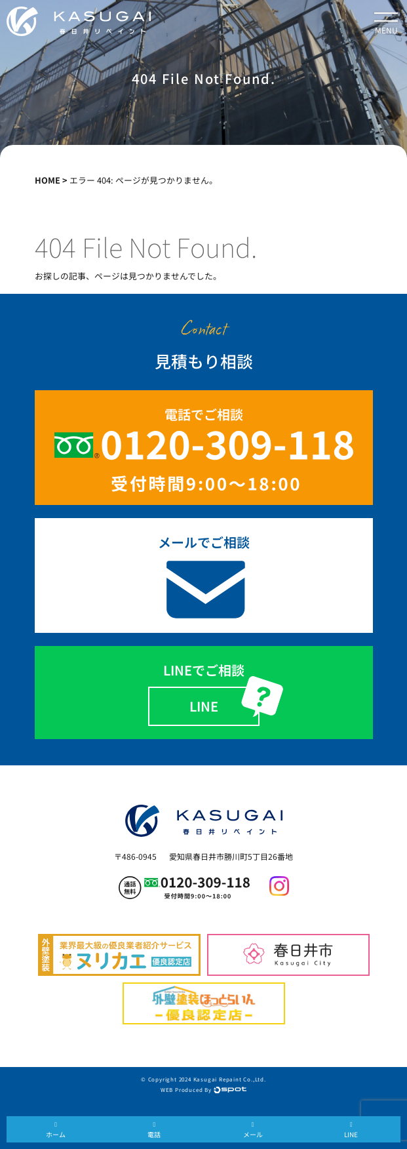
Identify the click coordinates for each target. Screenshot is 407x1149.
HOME (47, 180)
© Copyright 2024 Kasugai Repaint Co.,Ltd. (203, 1079)
